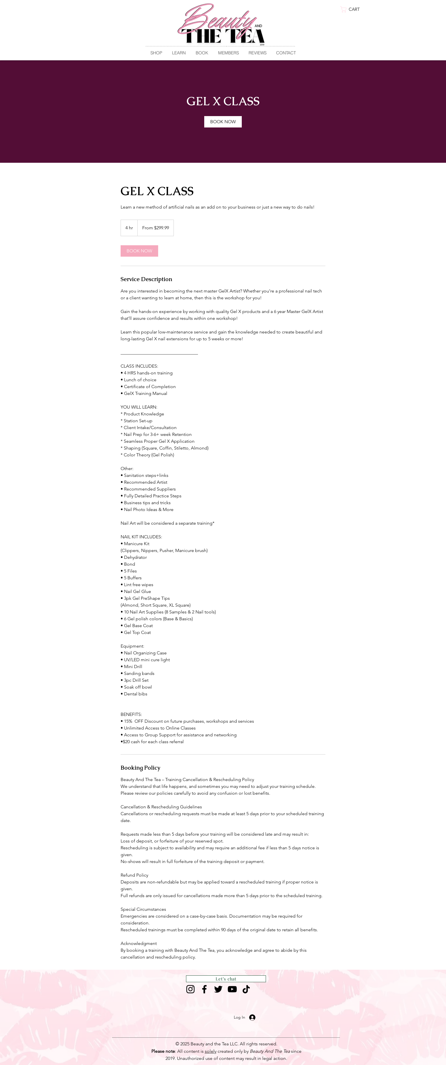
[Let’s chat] (226, 978)
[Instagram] (190, 989)
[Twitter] (218, 989)
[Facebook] (204, 989)
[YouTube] (232, 989)
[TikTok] (246, 989)
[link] (354, 9)
